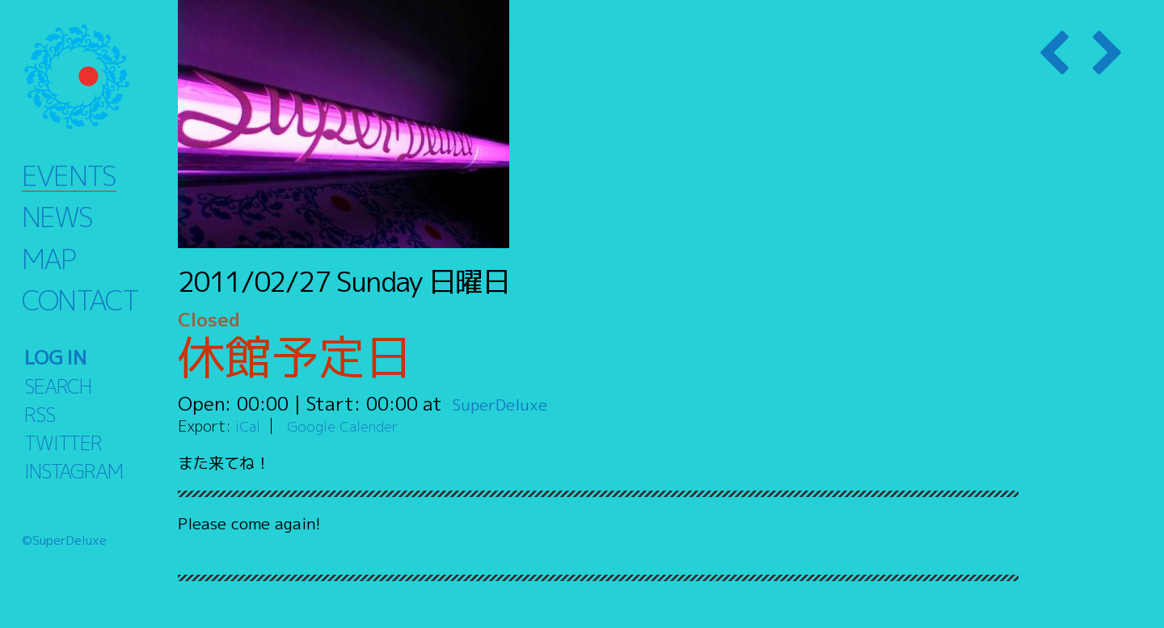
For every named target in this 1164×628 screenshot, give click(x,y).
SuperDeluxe (507, 403)
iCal (249, 425)
